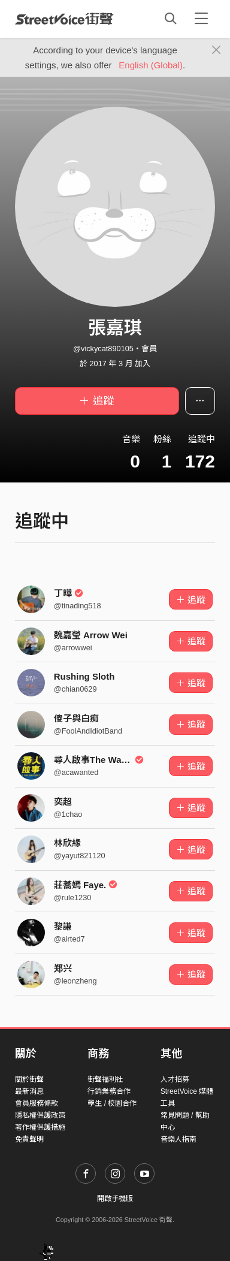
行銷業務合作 (109, 1091)
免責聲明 (29, 1139)
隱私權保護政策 (40, 1115)
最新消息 (29, 1091)
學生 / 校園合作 (112, 1103)
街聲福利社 (105, 1079)
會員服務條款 (36, 1103)
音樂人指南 (178, 1139)
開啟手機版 (115, 1198)
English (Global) (151, 65)
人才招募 (175, 1079)
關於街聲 (29, 1079)
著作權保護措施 (40, 1127)
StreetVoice (64, 19)
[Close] (216, 50)
